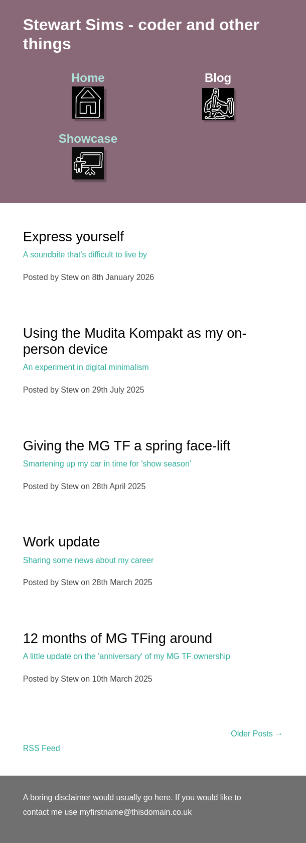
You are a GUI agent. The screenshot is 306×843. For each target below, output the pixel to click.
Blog (218, 95)
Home (88, 95)
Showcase (88, 155)
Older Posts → (257, 733)
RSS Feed (41, 748)
